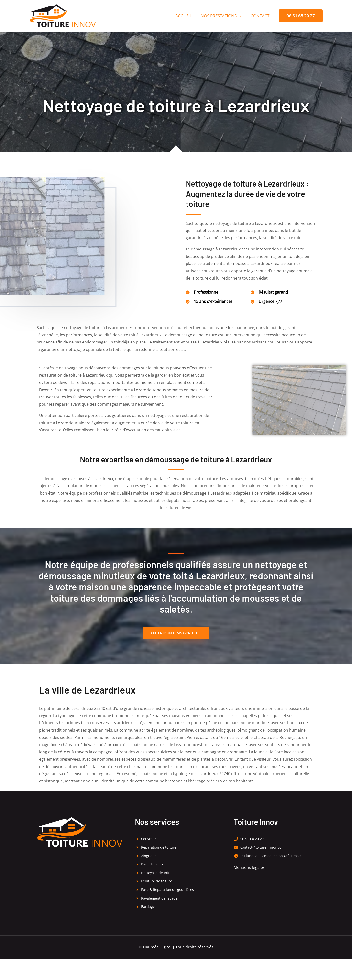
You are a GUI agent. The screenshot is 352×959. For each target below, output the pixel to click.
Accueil (185, 16)
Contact (260, 16)
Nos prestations (220, 16)
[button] (301, 15)
